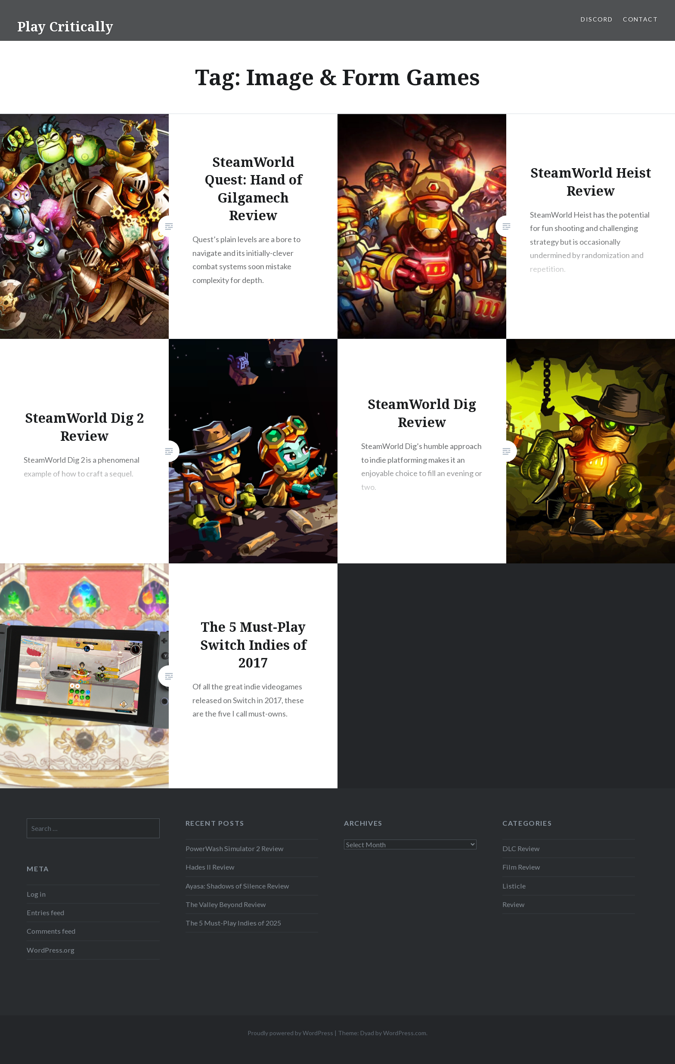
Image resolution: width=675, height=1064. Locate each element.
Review (513, 904)
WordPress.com (404, 1032)
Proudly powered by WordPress (290, 1032)
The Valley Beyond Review (226, 904)
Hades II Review (210, 867)
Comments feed (51, 931)
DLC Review (520, 848)
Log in (36, 894)
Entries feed (45, 912)
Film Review (521, 867)
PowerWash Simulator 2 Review (234, 848)
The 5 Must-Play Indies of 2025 (233, 923)
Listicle (514, 886)
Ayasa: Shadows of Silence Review (237, 886)
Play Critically (65, 26)
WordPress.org (50, 950)
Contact (640, 19)
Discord (597, 19)
